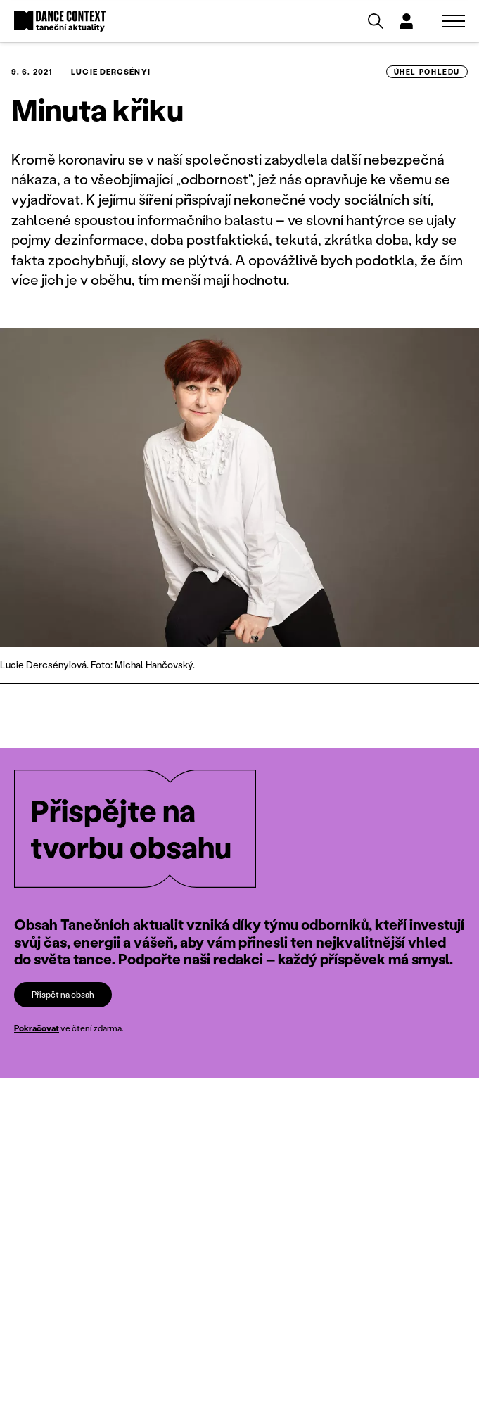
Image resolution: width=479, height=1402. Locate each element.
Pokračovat (36, 1028)
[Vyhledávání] (375, 21)
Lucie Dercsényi (111, 72)
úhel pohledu (427, 72)
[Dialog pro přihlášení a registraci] (406, 21)
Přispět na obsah (63, 993)
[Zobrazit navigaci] (453, 21)
